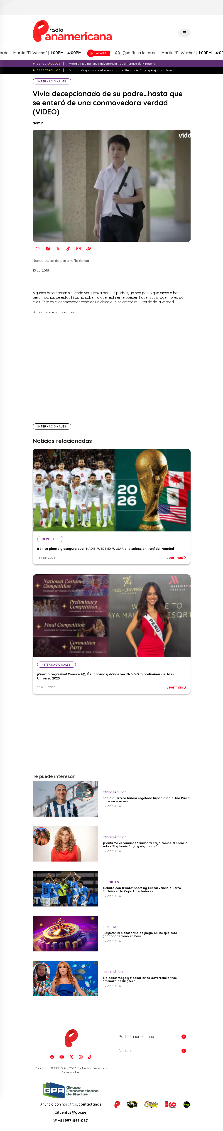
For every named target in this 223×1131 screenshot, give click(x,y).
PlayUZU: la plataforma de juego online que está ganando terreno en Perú (140, 934)
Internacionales (51, 81)
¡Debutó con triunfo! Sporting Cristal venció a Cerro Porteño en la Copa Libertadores (142, 889)
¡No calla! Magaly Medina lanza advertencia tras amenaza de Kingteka (140, 979)
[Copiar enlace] (89, 249)
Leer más (176, 557)
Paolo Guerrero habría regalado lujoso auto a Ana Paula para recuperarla (146, 799)
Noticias (125, 1050)
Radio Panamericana (136, 1036)
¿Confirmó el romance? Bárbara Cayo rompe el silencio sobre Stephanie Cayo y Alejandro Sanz (145, 844)
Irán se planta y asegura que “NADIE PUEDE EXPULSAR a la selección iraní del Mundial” (106, 549)
